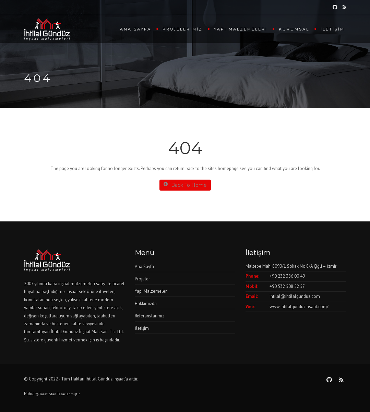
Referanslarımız (149, 316)
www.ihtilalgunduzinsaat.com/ (299, 307)
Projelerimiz (183, 29)
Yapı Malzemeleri (240, 29)
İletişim (333, 29)
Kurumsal (294, 29)
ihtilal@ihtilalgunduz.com (295, 296)
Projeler (142, 279)
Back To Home (185, 185)
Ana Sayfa (135, 29)
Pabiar (30, 394)
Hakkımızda (146, 303)
